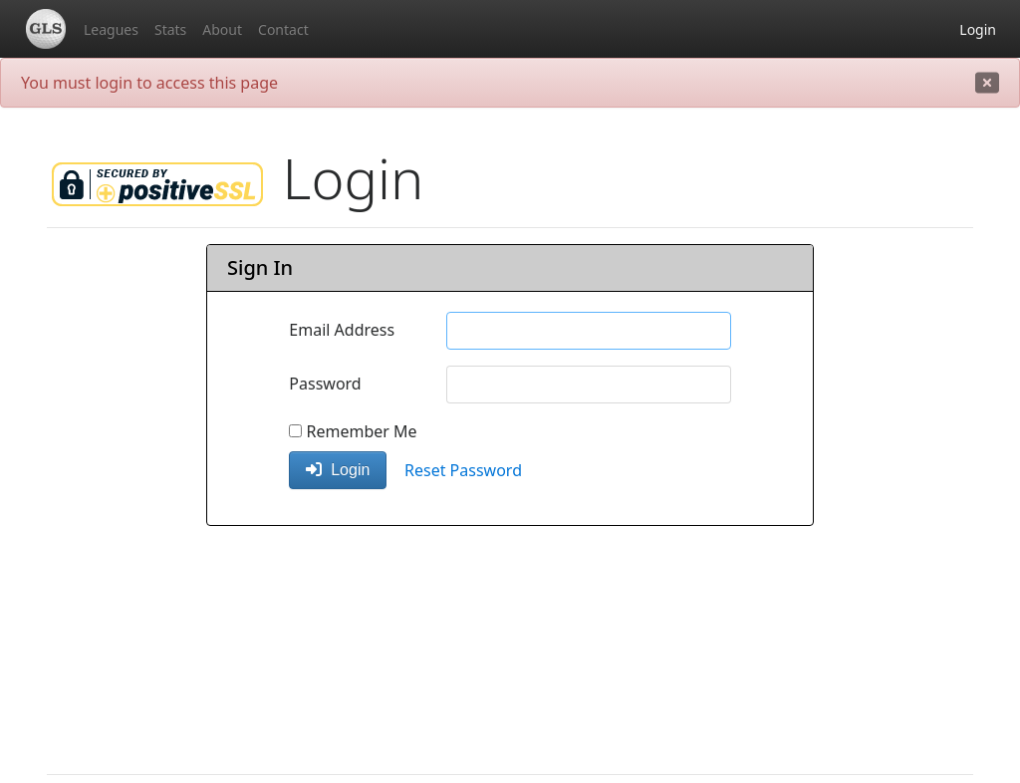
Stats (170, 29)
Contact (283, 29)
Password (325, 383)
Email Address (341, 330)
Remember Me (352, 431)
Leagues (111, 29)
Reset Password (463, 470)
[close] (987, 83)
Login (977, 29)
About (222, 29)
